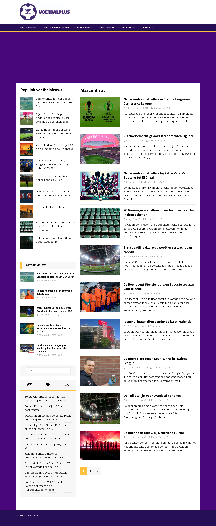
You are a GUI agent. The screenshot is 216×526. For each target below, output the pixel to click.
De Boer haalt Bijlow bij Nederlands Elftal (154, 432)
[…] (185, 121)
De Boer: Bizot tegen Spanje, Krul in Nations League (155, 361)
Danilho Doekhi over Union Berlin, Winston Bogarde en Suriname (46, 475)
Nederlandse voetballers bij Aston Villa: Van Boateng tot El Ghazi (156, 175)
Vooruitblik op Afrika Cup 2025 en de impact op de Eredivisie (54, 147)
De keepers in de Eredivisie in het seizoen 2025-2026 (54, 178)
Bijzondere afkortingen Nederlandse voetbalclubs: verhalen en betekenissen (52, 118)
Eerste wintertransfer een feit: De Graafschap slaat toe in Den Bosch (55, 102)
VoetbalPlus (28, 27)
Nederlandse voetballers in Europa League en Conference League (157, 101)
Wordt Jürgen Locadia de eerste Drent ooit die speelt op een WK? (54, 309)
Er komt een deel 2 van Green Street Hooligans (54, 240)
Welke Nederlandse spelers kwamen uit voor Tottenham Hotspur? (53, 133)
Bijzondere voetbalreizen (117, 27)
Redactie (158, 108)
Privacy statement (27, 515)
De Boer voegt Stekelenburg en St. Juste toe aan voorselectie (159, 286)
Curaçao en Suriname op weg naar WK (46, 446)
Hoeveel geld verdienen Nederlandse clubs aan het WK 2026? (53, 328)
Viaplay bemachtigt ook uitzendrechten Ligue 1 (158, 136)
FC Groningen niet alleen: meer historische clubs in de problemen (159, 212)
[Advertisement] (108, 57)
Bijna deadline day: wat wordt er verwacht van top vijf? (158, 249)
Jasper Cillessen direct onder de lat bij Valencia (158, 321)
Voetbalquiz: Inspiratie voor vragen (68, 27)
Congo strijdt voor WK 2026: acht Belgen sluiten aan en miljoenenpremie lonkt (44, 486)
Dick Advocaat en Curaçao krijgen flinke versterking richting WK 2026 (52, 164)
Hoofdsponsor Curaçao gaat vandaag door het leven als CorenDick (52, 348)
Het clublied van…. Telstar (51, 207)
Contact (147, 27)
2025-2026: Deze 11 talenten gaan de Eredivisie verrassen (54, 193)
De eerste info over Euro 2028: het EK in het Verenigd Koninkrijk (47, 465)
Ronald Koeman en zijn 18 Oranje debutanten (55, 292)
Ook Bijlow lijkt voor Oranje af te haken (152, 395)
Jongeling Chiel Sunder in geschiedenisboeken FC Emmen (45, 455)
